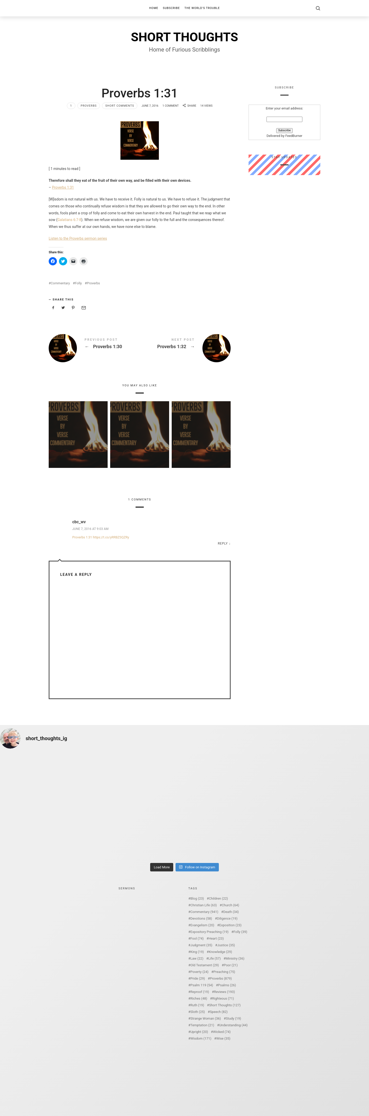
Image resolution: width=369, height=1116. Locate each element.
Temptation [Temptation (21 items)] (202, 1025)
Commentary (60, 283)
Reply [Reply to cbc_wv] (223, 543)
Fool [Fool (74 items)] (197, 938)
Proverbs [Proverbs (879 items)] (221, 978)
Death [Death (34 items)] (231, 911)
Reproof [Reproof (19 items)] (199, 991)
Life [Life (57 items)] (214, 958)
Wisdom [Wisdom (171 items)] (200, 1038)
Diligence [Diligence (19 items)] (227, 918)
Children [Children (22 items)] (218, 898)
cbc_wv (79, 521)
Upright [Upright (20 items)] (199, 1031)
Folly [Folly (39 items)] (240, 931)
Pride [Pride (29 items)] (197, 978)
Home (153, 8)
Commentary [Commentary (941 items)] (204, 911)
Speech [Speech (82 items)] (219, 1011)
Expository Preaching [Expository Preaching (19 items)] (209, 931)
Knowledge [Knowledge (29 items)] (220, 951)
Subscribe (171, 8)
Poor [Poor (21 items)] (231, 965)
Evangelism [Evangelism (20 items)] (202, 925)
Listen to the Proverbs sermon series (78, 238)
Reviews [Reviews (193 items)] (224, 991)
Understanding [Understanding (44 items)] (233, 1025)
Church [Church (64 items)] (230, 905)
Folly (78, 283)
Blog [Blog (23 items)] (197, 898)
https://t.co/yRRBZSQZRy (111, 537)
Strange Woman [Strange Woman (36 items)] (205, 1018)
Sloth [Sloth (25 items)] (197, 1011)
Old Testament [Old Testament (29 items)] (204, 965)
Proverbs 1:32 (185, 348)
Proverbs (89, 105)
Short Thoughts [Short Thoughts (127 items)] (225, 1005)
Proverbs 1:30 (94, 348)
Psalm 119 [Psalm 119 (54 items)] (201, 985)
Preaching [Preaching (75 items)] (224, 971)
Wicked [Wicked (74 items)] (222, 1031)
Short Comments (119, 105)
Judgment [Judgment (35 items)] (201, 945)
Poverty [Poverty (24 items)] (199, 971)
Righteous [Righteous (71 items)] (223, 998)
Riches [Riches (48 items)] (198, 998)
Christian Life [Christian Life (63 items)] (203, 905)
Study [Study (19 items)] (233, 1018)
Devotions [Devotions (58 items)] (201, 918)
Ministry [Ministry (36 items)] (234, 958)
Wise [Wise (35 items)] (223, 1038)
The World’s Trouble (202, 8)
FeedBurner (293, 136)
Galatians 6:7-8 (69, 220)
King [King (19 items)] (197, 951)
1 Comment (170, 105)
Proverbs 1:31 (63, 187)
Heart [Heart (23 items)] (216, 938)
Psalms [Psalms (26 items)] (227, 985)
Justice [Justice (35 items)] (226, 945)
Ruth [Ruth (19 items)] (197, 1005)
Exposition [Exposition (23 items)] (230, 925)
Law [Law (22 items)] (196, 958)
